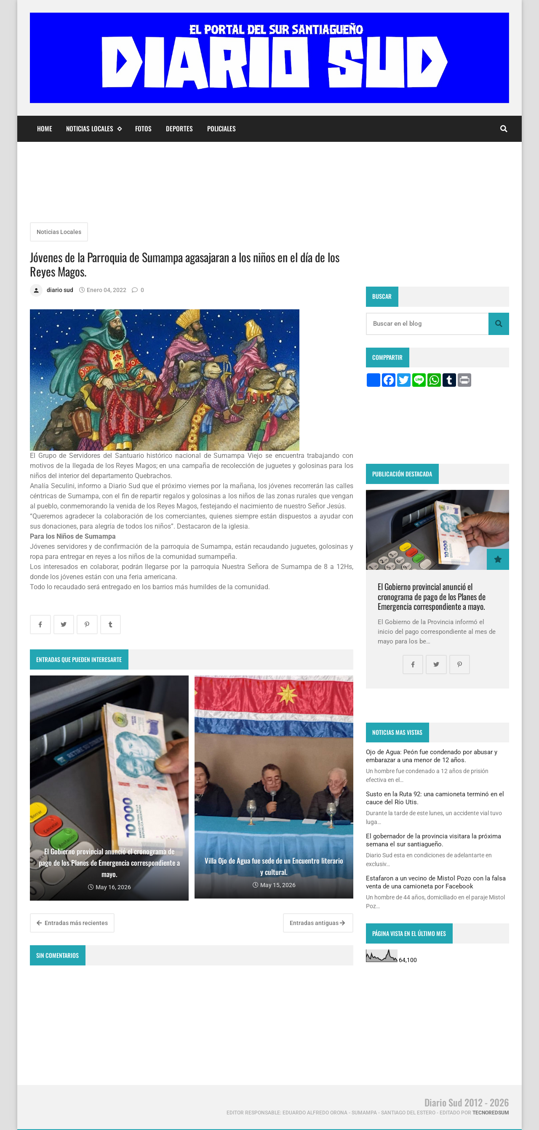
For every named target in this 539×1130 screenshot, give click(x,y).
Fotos (143, 128)
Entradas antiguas (317, 923)
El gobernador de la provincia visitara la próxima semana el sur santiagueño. (433, 840)
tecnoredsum (490, 1113)
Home (44, 128)
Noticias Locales (93, 128)
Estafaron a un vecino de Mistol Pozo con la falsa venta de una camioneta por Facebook (436, 882)
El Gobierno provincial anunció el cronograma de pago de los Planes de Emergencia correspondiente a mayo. (432, 596)
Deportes (179, 128)
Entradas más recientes (72, 923)
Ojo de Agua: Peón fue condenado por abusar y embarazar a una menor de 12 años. (431, 755)
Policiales (221, 128)
